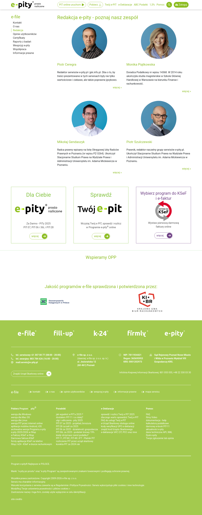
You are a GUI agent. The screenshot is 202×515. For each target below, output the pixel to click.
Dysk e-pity (151, 435)
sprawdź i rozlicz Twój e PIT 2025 (117, 414)
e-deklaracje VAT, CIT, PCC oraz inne (119, 432)
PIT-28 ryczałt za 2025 (67, 426)
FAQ (148, 414)
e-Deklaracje (125, 4)
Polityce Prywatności (80, 485)
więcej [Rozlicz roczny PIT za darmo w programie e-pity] (35, 236)
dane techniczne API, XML (159, 432)
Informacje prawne (23, 53)
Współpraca (19, 49)
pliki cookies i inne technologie (128, 485)
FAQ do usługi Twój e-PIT (113, 420)
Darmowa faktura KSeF (22, 438)
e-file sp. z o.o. (69, 478)
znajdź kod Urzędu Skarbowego (117, 429)
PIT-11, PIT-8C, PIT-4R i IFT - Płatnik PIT (75, 438)
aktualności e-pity (155, 429)
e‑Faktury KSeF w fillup (22, 435)
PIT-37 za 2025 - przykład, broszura (73, 423)
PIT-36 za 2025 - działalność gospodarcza (77, 429)
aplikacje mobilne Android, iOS (26, 426)
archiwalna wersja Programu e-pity (28, 429)
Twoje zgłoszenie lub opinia (160, 438)
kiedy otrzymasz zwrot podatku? (72, 435)
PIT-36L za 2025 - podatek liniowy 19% (75, 432)
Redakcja (18, 30)
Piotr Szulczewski (139, 142)
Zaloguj (183, 4)
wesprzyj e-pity (101, 391)
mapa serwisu (152, 391)
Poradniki (61, 408)
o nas (52, 391)
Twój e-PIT (111, 4)
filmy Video (151, 417)
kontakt (36, 391)
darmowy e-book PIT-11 (158, 426)
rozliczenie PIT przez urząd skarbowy (74, 441)
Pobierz (93, 4)
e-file (15, 392)
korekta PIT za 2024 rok (68, 444)
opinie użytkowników (74, 391)
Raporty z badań (22, 41)
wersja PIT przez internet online (27, 423)
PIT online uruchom (70, 4)
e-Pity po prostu (27, 5)
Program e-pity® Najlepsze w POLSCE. (30, 464)
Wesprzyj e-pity (21, 45)
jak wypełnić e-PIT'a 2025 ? (69, 414)
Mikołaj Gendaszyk (71, 142)
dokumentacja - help (156, 420)
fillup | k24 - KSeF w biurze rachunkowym (31, 444)
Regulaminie (62, 485)
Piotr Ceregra (66, 64)
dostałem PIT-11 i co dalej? (69, 417)
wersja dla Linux (19, 420)
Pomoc (161, 4)
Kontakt (17, 22)
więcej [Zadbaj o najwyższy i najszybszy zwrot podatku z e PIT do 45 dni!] (97, 236)
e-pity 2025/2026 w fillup (23, 432)
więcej (116, 87)
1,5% (152, 4)
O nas (16, 26)
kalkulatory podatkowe (157, 423)
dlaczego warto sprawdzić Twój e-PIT (119, 417)
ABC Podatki (141, 4)
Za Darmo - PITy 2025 (38, 210)
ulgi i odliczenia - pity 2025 (69, 420)
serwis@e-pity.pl (29, 362)
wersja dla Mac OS (20, 417)
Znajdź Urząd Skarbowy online (28, 373)
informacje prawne (127, 391)
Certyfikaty (19, 37)
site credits (16, 499)
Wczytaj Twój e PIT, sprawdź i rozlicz (101, 210)
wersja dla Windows (21, 414)
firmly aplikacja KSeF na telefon (27, 441)
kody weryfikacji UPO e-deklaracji (117, 426)
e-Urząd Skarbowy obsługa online (117, 423)
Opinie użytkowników (25, 34)
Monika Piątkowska (140, 64)
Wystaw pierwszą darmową (163, 210)
